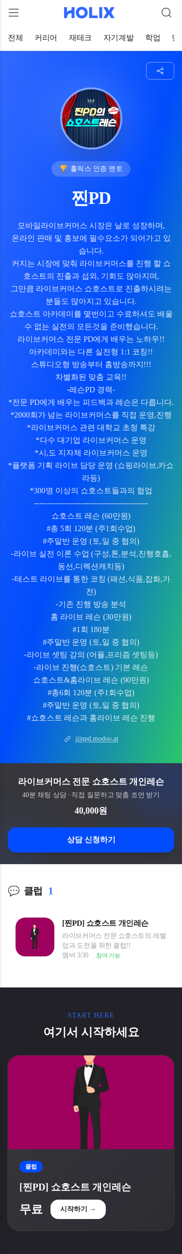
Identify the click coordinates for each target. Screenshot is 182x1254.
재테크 (80, 37)
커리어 (45, 37)
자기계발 (118, 37)
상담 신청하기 (91, 840)
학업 (152, 37)
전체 (15, 37)
